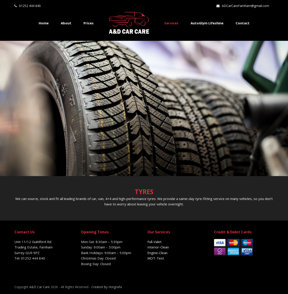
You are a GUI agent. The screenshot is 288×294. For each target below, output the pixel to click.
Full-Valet (154, 241)
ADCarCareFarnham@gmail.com (245, 6)
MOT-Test (155, 258)
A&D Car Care (39, 287)
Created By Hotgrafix (106, 287)
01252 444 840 (30, 6)
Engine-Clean (157, 252)
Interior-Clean (158, 247)
